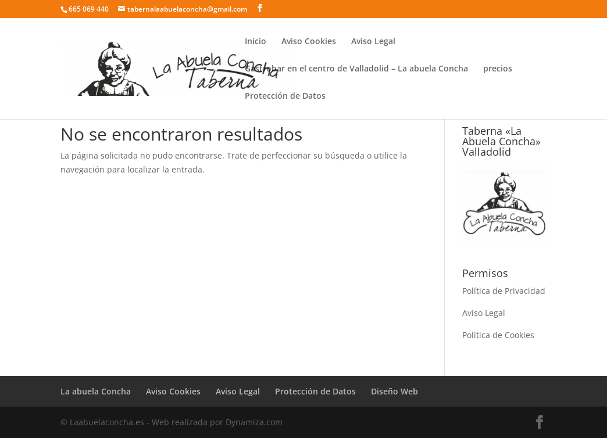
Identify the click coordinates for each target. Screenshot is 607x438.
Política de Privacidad (503, 290)
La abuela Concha (95, 391)
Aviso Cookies (308, 41)
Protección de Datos (285, 96)
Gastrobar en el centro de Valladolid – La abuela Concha (356, 69)
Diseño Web (394, 391)
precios (497, 69)
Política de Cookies (498, 334)
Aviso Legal (373, 41)
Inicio (255, 41)
